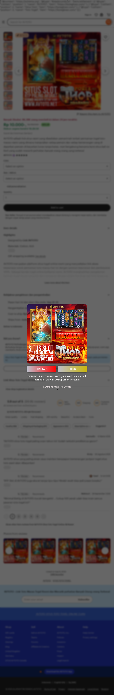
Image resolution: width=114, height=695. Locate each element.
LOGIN (72, 369)
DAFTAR (42, 369)
